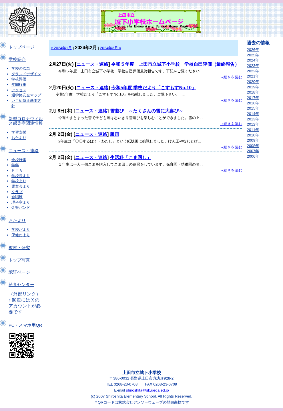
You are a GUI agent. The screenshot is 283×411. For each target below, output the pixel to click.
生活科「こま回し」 (130, 157)
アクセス (18, 90)
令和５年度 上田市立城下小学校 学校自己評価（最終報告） (175, 64)
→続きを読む (231, 77)
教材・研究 (19, 247)
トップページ (21, 47)
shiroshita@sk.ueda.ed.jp (147, 390)
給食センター (21, 284)
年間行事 (18, 84)
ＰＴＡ (17, 170)
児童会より (20, 186)
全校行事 (18, 160)
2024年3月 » (110, 48)
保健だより (20, 235)
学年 (15, 165)
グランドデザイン (26, 74)
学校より (18, 181)
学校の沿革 (20, 68)
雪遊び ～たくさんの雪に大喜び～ (146, 110)
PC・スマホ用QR (25, 325)
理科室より (20, 202)
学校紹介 (17, 59)
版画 (114, 134)
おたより (18, 138)
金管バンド (20, 207)
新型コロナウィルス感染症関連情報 (26, 121)
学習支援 (18, 132)
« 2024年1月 (61, 48)
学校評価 (18, 79)
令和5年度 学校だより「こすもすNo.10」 (153, 87)
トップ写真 (19, 260)
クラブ (17, 192)
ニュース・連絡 (24, 150)
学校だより (20, 229)
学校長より (20, 176)
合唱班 (17, 197)
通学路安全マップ (26, 95)
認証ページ (19, 272)
